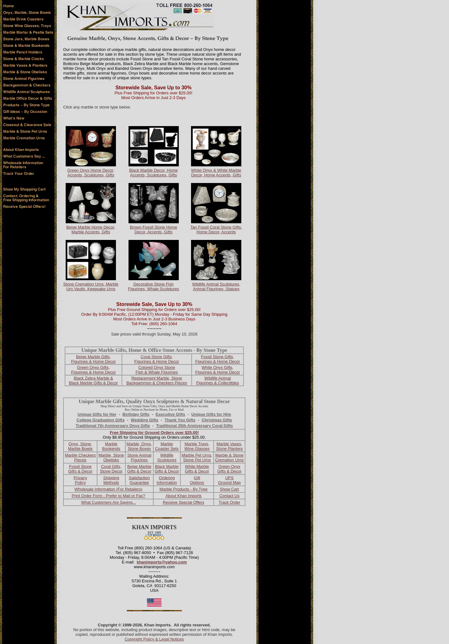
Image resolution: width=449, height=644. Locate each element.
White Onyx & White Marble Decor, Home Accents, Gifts (216, 172)
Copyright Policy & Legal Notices (154, 639)
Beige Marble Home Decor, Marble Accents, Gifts (90, 229)
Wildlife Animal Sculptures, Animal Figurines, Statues (216, 286)
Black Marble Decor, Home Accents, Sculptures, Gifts (153, 172)
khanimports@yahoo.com (162, 562)
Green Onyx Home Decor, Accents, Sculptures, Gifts (90, 172)
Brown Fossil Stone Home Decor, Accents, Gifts (153, 229)
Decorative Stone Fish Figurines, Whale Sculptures (153, 286)
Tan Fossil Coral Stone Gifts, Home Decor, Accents (216, 229)
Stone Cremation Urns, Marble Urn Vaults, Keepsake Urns (90, 286)
